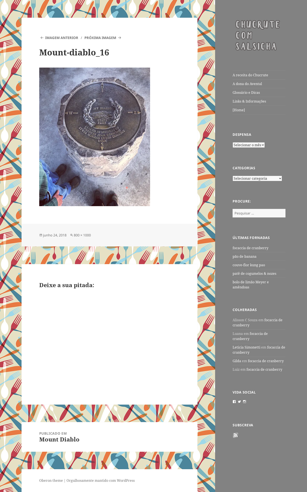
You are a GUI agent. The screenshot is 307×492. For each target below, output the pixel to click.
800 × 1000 (82, 235)
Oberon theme (51, 480)
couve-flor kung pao (249, 265)
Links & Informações (249, 101)
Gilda (237, 361)
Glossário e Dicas (246, 92)
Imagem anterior (61, 37)
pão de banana (244, 256)
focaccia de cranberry (250, 248)
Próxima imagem (100, 37)
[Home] (239, 110)
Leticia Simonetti (246, 347)
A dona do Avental (247, 83)
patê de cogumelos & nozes (254, 273)
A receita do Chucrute (250, 75)
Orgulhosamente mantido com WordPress (101, 480)
